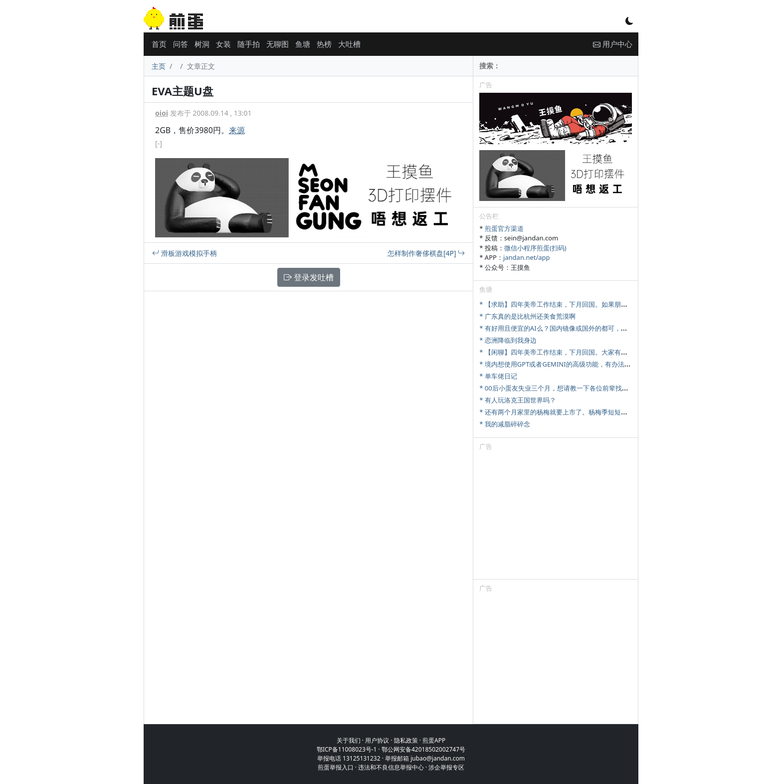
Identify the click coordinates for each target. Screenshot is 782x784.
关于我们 (349, 740)
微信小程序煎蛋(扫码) (535, 247)
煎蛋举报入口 (336, 767)
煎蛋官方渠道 (504, 228)
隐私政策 (406, 740)
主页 (159, 66)
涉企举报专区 (446, 767)
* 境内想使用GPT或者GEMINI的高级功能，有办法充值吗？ (564, 364)
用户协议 (377, 740)
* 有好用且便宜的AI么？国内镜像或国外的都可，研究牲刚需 (566, 328)
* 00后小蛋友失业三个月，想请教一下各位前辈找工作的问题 (566, 388)
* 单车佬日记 (498, 376)
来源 (237, 130)
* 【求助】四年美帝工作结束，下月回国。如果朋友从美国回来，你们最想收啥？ (595, 304)
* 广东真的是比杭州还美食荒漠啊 (527, 316)
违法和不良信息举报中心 (391, 767)
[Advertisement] (555, 516)
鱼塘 (302, 44)
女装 (223, 44)
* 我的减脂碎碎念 (504, 423)
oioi (161, 113)
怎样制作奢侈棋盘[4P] (426, 253)
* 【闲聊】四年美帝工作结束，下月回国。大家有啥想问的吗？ (569, 352)
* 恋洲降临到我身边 (508, 340)
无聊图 (277, 44)
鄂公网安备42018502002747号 (423, 749)
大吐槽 (349, 44)
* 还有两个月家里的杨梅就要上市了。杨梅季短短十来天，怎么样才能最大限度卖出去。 (605, 411)
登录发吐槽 (309, 277)
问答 (180, 44)
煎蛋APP (433, 740)
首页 (159, 44)
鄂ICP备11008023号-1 (347, 749)
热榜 (324, 44)
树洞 (202, 44)
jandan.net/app (526, 257)
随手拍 (248, 44)
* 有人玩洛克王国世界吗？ (517, 399)
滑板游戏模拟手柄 (184, 253)
